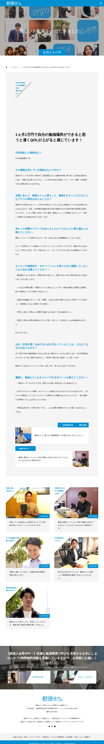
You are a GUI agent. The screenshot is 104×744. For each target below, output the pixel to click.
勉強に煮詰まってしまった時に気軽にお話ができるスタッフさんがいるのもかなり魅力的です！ (76, 525)
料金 (25, 737)
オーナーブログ (35, 737)
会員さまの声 (17, 737)
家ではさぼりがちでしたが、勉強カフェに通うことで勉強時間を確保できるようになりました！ (76, 575)
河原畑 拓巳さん (24, 448)
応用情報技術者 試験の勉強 (75, 425)
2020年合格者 (44, 516)
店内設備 (69, 737)
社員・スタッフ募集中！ (83, 737)
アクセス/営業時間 (57, 737)
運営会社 (46, 737)
